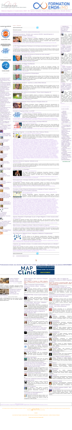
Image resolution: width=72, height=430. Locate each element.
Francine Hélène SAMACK (30, 207)
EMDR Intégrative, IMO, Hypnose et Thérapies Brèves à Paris (34, 283)
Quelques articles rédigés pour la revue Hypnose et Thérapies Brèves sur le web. (5, 146)
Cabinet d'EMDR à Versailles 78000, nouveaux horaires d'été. (16, 284)
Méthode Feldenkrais (63, 115)
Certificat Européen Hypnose (47, 141)
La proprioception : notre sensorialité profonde (5, 139)
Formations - (29, 13)
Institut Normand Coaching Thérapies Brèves (30, 212)
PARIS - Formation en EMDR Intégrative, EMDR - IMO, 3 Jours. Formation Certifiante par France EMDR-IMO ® (66, 50)
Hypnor (46, 150)
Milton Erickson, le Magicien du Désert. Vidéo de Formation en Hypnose (32, 228)
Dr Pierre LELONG (18, 146)
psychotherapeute (24, 159)
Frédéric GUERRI (54, 332)
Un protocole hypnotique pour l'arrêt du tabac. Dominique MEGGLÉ (31, 123)
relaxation (32, 225)
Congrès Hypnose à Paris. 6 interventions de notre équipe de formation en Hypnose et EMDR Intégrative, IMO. (35, 317)
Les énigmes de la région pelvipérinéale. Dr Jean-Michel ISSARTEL (5, 199)
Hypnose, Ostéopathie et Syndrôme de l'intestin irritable (5, 172)
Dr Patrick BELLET (49, 145)
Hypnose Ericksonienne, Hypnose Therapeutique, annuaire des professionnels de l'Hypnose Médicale (65, 120)
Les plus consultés (65, 111)
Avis (36, 141)
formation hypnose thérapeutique (35, 149)
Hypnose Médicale (31, 243)
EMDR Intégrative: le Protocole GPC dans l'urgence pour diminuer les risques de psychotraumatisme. (66, 162)
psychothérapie (24, 53)
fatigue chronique (26, 81)
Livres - (33, 13)
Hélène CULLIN (53, 385)
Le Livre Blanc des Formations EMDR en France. (5, 121)
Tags (43, 420)
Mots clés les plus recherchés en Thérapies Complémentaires (37, 425)
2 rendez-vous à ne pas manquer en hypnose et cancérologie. (34, 326)
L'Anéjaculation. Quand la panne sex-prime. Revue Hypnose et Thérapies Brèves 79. (5, 98)
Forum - (37, 13)
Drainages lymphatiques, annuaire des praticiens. (64, 157)
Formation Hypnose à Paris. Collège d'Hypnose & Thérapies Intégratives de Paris (5, 43)
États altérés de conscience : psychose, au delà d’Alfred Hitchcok (30, 84)
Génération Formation (24, 150)
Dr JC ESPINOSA (38, 144)
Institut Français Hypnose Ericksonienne (21, 210)
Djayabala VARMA (24, 143)
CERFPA (39, 141)
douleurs (41, 254)
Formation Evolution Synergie (19, 148)
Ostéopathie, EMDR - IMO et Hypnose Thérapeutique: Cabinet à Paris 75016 (5, 126)
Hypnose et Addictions (48, 130)
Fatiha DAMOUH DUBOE (56, 391)
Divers (11, 287)
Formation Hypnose (30, 148)
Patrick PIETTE (54, 158)
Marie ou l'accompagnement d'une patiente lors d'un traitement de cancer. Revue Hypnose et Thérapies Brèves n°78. (5, 108)
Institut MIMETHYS (42, 155)
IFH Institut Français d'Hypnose (29, 187)
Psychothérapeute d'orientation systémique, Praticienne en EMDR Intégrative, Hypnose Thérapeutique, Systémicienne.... (62, 329)
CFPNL (54, 141)
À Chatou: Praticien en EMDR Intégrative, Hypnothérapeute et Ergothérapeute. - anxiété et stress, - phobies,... (62, 351)
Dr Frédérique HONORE (31, 202)
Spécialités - (18, 13)
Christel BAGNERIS (54, 327)
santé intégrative (27, 100)
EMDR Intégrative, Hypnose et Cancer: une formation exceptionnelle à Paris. (5, 117)
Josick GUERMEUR (40, 157)
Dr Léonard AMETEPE (31, 145)
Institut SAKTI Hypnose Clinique (27, 156)
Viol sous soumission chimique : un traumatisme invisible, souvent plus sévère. (58, 292)
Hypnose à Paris (50, 254)
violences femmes (25, 110)
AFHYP (17, 140)
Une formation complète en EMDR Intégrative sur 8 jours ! (66, 140)
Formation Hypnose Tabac (38, 130)
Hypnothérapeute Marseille (49, 42)
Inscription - (64, 13)
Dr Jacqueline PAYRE (30, 144)
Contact (69, 13)
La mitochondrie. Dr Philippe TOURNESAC (24, 65)
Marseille (39, 243)
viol (28, 167)
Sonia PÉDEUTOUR (54, 359)
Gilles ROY (42, 150)
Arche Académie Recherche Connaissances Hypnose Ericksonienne (44, 140)
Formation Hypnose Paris (18, 120)
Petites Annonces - (43, 13)
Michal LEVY (52, 320)
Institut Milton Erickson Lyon (31, 154)
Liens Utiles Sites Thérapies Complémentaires (22, 425)
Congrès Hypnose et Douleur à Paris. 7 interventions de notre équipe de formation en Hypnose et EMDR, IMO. (35, 345)
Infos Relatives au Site (66, 167)
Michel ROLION (24, 158)
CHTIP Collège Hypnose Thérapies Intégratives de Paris (37, 142)
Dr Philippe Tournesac (17, 72)
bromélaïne (15, 100)
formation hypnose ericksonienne (41, 148)
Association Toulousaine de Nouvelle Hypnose (22, 141)
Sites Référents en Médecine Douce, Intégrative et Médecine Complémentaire (34, 236)
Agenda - (54, 13)
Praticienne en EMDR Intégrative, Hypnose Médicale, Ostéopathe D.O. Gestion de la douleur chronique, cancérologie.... (62, 340)
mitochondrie (25, 72)
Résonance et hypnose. (30, 397)
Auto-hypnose (16, 225)
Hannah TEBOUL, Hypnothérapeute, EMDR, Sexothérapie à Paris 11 (34, 360)
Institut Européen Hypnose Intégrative (29, 152)
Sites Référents (5, 204)
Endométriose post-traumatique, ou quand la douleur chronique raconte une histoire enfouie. (60, 302)
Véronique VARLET (54, 354)
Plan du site (29, 420)
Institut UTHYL (37, 156)
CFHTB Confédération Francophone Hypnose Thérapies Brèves (26, 177)
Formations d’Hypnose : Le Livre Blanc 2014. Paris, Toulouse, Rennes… (32, 133)
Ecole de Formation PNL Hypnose (46, 204)
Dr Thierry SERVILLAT (27, 146)
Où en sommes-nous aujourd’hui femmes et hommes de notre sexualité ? (33, 55)
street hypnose (28, 178)
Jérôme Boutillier (32, 157)
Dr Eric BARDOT (46, 143)
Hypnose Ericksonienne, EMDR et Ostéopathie (5, 179)
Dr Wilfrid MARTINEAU (36, 146)
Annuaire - (6, 13)
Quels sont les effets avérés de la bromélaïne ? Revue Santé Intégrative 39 (33, 93)
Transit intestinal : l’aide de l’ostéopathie (5, 185)
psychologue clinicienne (42, 187)
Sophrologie (40, 225)
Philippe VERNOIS (16, 159)
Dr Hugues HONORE (21, 144)
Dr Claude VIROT (39, 143)
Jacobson (25, 225)
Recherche (19, 25)
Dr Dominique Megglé (17, 130)
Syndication (34, 420)
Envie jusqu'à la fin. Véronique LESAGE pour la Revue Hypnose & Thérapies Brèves (36, 180)
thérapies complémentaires (34, 244)
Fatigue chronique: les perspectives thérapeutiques (27, 74)
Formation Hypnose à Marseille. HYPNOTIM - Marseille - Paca (5, 58)
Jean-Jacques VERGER (27, 213)
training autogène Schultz (51, 225)
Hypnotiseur (21, 178)
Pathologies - (12, 13)
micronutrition (21, 100)
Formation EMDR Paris (37, 119)
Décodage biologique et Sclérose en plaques (66, 152)
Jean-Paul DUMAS (24, 157)
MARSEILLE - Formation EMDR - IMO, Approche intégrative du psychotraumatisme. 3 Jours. (66, 30)
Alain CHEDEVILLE (26, 140)
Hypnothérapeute (27, 120)
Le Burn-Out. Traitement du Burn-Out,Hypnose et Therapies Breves (33, 390)
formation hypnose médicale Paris (49, 119)
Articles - (24, 13)
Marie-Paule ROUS (16, 158)
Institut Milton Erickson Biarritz (47, 153)
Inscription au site (39, 420)
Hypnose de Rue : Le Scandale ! (22, 170)
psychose (26, 91)
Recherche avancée (17, 29)
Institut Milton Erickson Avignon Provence (31, 153)
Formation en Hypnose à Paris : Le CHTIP (24, 112)
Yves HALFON (34, 178)
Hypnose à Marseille (29, 42)
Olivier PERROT (47, 158)
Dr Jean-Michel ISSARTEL (18, 91)
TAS (44, 225)
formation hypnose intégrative (25, 206)
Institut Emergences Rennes (25, 209)
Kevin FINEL (46, 157)
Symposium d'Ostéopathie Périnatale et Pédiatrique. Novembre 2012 (5, 210)
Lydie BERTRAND (54, 379)
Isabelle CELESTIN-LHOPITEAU (47, 156)
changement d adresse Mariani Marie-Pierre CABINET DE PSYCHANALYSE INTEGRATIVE (11, 296)
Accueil (14, 25)
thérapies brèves (16, 43)
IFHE (31, 151)
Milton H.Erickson (39, 234)
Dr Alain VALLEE (32, 143)
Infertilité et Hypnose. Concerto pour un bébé (5, 166)
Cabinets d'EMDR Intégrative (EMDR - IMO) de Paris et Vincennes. (59, 398)
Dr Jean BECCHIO (46, 144)
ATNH (33, 141)
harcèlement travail (17, 110)
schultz (36, 225)
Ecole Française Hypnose (28, 147)
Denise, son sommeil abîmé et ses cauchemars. (5, 102)
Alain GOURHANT (16, 53)
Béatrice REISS (53, 343)
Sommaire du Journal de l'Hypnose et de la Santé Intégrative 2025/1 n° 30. (5, 77)
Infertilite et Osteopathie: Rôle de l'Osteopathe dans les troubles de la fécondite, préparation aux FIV (5, 192)
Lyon (36, 243)
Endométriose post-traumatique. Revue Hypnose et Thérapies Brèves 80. (5, 88)
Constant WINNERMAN (53, 142)
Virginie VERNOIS (47, 159)
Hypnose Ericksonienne (39, 42)
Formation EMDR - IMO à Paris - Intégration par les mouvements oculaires (35, 307)
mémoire (26, 167)
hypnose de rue (53, 177)
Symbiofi (42, 159)
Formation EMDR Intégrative (26, 119)
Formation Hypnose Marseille (19, 42)
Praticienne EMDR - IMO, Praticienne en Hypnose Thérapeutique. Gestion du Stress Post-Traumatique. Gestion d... (62, 356)
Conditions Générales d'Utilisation (51, 425)
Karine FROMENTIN (54, 338)
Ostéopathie (18, 244)
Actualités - (59, 13)
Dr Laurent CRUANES (22, 145)
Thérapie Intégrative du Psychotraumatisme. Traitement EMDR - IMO (5, 133)
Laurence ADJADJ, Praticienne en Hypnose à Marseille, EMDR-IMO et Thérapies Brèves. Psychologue (66, 134)
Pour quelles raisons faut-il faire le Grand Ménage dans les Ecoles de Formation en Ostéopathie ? (5, 218)
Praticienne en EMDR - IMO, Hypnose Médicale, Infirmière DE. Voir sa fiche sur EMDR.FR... (62, 361)
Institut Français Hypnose (43, 152)
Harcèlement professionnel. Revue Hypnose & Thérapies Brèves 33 (31, 103)
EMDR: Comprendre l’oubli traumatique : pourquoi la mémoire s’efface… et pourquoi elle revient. (35, 290)
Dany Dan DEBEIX (16, 143)
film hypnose (53, 147)
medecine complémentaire (47, 243)
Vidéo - (50, 13)
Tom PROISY (52, 349)
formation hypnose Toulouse (48, 149)
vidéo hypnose (50, 215)
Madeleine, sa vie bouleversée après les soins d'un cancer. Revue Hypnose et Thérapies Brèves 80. (5, 93)
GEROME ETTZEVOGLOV (35, 150)
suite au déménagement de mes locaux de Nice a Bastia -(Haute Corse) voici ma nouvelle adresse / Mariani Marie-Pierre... (11, 303)
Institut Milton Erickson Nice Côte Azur (30, 155)
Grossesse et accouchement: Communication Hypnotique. (3, 154)
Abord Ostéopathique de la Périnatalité (5, 225)
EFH (35, 147)
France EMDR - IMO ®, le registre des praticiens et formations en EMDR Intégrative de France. (59, 284)
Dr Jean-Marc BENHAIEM (31, 203)
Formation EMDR (16, 119)
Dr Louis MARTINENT (41, 145)
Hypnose (50, 150)
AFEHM (14, 140)
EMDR (14, 243)
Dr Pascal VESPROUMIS (27, 130)
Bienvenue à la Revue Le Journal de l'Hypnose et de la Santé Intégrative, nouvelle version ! (5, 83)
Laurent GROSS (53, 120)
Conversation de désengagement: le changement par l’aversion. (34, 404)
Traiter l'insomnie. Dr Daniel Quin (33, 384)
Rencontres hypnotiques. (31, 367)
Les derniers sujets (65, 109)
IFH (28, 151)
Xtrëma (53, 159)
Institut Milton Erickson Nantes (44, 154)
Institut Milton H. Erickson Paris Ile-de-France (40, 120)
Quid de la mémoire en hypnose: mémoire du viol (26, 161)
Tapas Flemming (30, 53)
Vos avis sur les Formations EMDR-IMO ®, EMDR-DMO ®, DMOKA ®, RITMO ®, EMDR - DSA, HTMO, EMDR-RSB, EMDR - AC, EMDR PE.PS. (66, 146)
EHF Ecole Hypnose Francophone (43, 147)
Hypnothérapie (16, 178)
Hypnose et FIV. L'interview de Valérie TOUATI (4, 160)
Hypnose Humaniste (23, 151)
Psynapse (37, 159)
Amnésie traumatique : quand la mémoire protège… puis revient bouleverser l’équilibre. (60, 312)
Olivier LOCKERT (40, 158)
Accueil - (2, 13)
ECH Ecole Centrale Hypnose (48, 146)
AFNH (21, 140)
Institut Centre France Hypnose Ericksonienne (41, 151)
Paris (29, 225)
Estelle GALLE (53, 372)
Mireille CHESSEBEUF (32, 158)
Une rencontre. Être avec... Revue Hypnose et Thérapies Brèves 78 (5, 113)
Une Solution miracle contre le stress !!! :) (65, 125)
